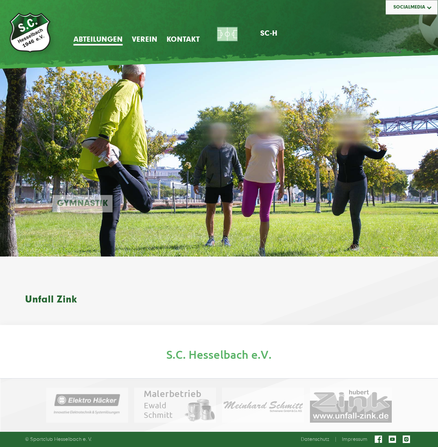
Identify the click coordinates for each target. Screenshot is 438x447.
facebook (379, 439)
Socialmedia (409, 7)
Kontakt (183, 39)
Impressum (354, 439)
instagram (407, 439)
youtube (393, 439)
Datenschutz (315, 439)
